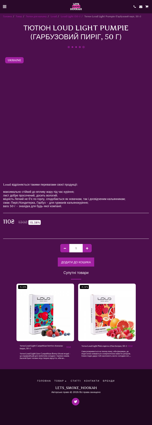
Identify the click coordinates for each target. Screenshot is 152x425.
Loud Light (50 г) (70, 16)
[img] (45, 312)
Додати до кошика (76, 262)
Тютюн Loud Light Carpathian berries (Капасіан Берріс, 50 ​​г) (41, 347)
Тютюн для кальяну (36, 16)
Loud (54, 16)
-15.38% (22, 287)
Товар (19, 16)
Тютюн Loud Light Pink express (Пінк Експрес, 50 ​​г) (104, 346)
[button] (4, 6)
